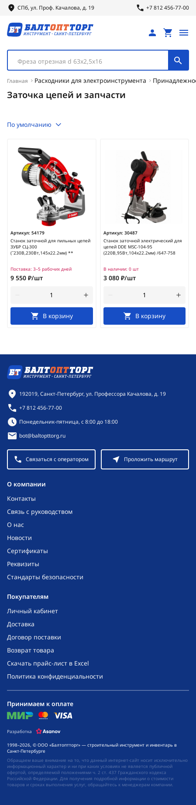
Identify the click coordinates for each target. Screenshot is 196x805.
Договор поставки (34, 637)
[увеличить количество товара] (86, 295)
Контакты (21, 498)
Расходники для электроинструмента (90, 80)
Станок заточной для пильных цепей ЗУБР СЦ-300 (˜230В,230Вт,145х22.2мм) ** (50, 247)
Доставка (20, 624)
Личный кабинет (32, 611)
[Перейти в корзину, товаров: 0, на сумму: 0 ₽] (168, 32)
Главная (17, 81)
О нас (15, 524)
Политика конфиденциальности (55, 676)
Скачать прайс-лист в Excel (48, 663)
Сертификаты (27, 551)
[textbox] (92, 61)
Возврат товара (30, 650)
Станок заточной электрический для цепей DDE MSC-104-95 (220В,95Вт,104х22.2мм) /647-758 (142, 247)
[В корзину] (51, 316)
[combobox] (98, 60)
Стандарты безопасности (45, 577)
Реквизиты (23, 564)
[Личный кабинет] (152, 32)
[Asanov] (48, 731)
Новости (19, 537)
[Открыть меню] (184, 32)
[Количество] (51, 295)
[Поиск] (178, 60)
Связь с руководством (39, 511)
